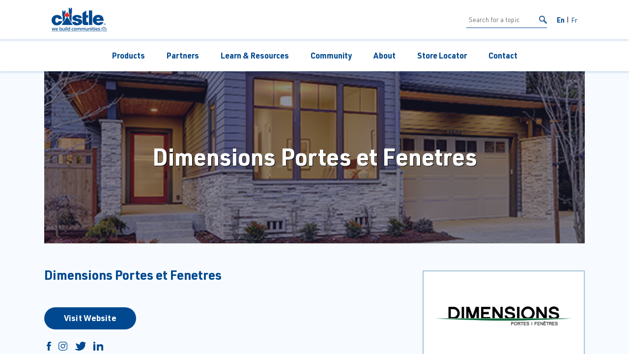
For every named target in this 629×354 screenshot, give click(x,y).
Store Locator (442, 55)
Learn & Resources (255, 55)
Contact (502, 55)
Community (331, 55)
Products (128, 55)
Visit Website (90, 317)
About (384, 55)
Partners (183, 55)
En (561, 19)
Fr (574, 20)
